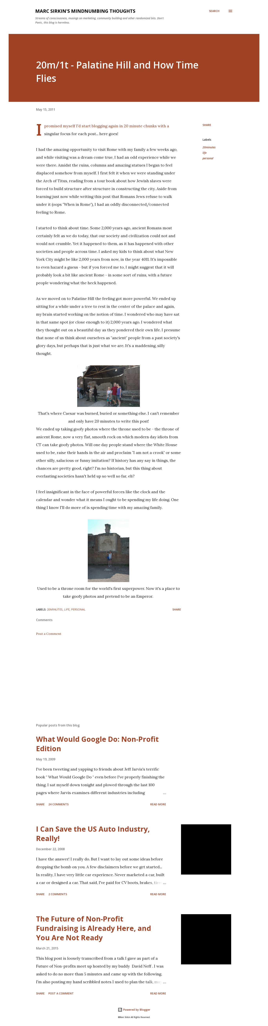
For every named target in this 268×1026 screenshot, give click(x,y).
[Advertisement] (102, 674)
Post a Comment (48, 634)
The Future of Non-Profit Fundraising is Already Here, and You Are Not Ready (93, 928)
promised (53, 125)
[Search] (214, 11)
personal (208, 158)
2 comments (57, 894)
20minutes (209, 147)
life (204, 153)
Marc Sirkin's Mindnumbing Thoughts (85, 11)
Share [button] (207, 125)
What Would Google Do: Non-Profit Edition (97, 743)
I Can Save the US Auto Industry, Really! (93, 833)
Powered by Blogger (134, 1009)
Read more (158, 804)
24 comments (58, 804)
